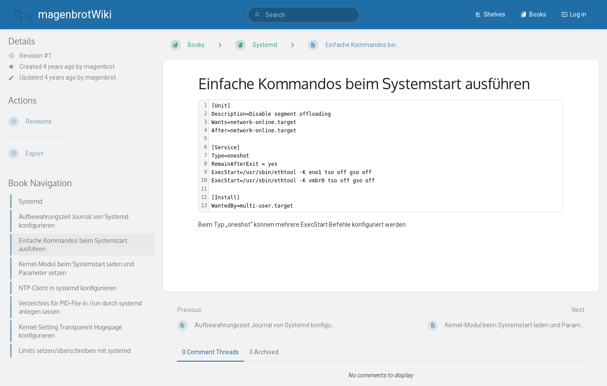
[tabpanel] (381, 375)
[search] (303, 15)
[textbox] (386, 156)
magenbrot (99, 66)
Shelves (490, 14)
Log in (573, 14)
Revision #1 (30, 55)
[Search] (258, 15)
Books (533, 14)
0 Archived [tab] (264, 352)
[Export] (78, 153)
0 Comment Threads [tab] (210, 352)
